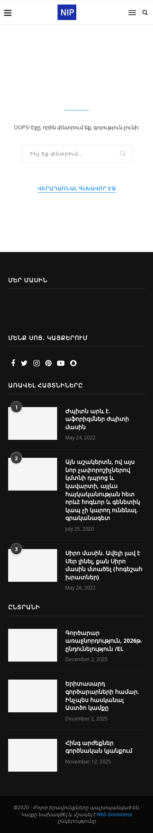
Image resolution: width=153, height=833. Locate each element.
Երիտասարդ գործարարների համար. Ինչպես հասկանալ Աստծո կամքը (102, 695)
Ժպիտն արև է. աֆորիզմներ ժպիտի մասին (97, 419)
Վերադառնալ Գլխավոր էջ (77, 188)
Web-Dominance (114, 814)
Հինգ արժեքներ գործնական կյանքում (98, 747)
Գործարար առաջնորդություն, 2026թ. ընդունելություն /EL (103, 641)
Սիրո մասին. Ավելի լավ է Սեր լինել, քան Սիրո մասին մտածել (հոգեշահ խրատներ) (103, 565)
